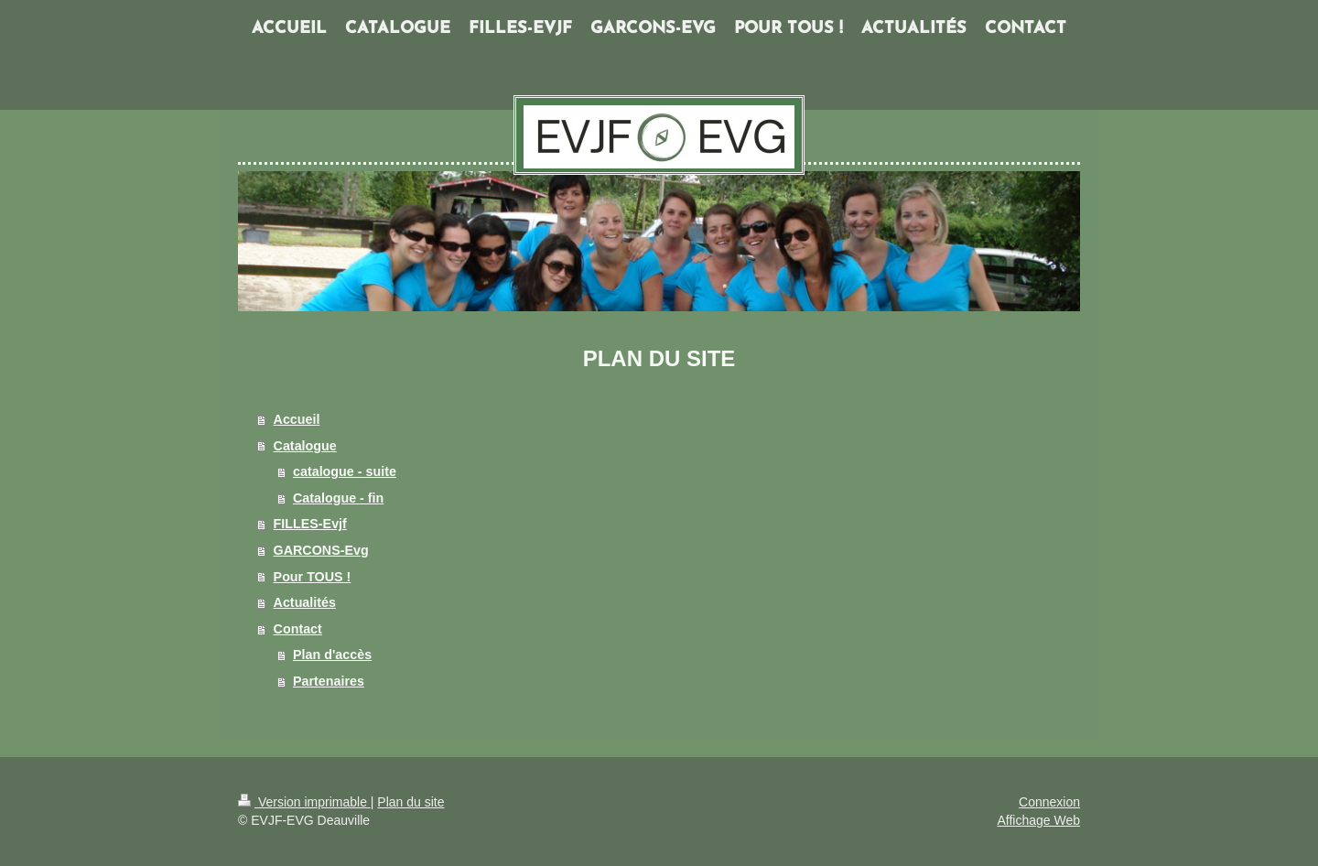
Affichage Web (1038, 820)
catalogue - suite (344, 471)
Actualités (305, 602)
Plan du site (410, 802)
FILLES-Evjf (310, 523)
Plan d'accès (332, 654)
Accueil (297, 419)
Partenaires (328, 681)
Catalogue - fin (338, 498)
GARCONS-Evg (321, 550)
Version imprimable (304, 802)
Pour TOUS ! (312, 576)
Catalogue (305, 445)
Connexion (1049, 802)
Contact (298, 629)
